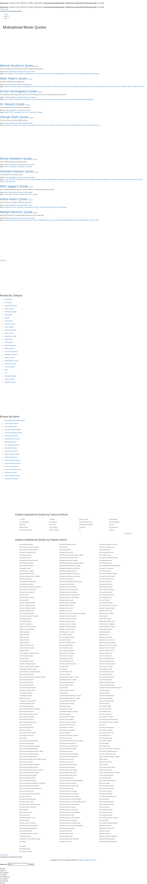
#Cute (109, 86)
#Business (115, 86)
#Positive (96, 73)
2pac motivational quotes (26, 544)
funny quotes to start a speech (27, 733)
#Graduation (8, 207)
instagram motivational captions (67, 626)
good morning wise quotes (26, 791)
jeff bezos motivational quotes (67, 642)
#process (39, 99)
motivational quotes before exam (68, 775)
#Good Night (62, 179)
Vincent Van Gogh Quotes (13, 469)
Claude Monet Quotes (11, 478)
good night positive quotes (26, 801)
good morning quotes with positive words (30, 788)
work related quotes (24, 849)
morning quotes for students (66, 703)
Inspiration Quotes (10, 345)
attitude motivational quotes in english (29, 576)
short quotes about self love (106, 727)
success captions (103, 764)
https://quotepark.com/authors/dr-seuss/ (18, 110)
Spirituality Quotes (10, 364)
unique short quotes (104, 807)
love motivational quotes (65, 671)
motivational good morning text (67, 743)
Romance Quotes (10, 330)
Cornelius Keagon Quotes (13, 429)
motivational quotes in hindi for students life (71, 825)
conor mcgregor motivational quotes (29, 653)
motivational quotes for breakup (67, 783)
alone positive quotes (25, 568)
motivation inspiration (65, 714)
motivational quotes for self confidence (69, 812)
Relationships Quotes (11, 360)
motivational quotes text (65, 831)
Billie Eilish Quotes (10, 442)
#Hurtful (81, 99)
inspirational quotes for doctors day (68, 589)
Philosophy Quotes (11, 312)
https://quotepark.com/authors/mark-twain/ (18, 84)
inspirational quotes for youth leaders (69, 597)
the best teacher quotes (105, 791)
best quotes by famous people (27, 589)
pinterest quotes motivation (106, 613)
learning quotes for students (66, 653)
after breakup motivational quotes (28, 549)
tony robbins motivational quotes (108, 796)
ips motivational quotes (65, 634)
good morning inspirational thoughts (29, 754)
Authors (6, 16)
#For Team (35, 86)
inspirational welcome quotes (67, 621)
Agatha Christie (23, 527)
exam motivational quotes (26, 706)
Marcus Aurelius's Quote (16, 65)
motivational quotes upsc (66, 836)
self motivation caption (105, 706)
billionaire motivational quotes (27, 608)
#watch (44, 73)
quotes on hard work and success (108, 645)
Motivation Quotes (10, 382)
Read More (128, 533)
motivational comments (65, 738)
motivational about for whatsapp (67, 722)
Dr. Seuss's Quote (12, 104)
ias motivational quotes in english (28, 833)
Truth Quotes (9, 321)
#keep (81, 220)
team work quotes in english (106, 786)
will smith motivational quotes (107, 839)
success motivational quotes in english (109, 772)
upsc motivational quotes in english (108, 817)
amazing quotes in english (26, 571)
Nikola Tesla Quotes (11, 457)
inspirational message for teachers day (69, 576)
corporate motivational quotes (27, 664)
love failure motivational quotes (67, 664)
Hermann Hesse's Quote (16, 171)
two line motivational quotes (106, 801)
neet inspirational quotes (105, 560)
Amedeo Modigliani (114, 522)
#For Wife (12, 179)
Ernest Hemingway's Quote (18, 91)
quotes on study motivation (106, 650)
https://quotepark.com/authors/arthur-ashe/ (18, 205)
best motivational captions (26, 584)
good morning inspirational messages (29, 746)
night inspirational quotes (106, 584)
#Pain (11, 99)
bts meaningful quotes (25, 618)
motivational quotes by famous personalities (71, 780)
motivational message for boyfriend (68, 754)
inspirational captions (65, 549)
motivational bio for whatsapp (67, 730)
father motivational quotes (26, 719)
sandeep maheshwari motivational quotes (110, 687)
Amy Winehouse (113, 527)
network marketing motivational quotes (109, 565)
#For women (63, 86)
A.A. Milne (22, 519)
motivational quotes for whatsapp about (70, 823)
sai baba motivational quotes (107, 685)
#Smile (6, 112)
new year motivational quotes (107, 576)
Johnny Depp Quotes (11, 436)
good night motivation (25, 796)
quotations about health (105, 637)
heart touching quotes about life (27, 828)
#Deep (67, 73)
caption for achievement (25, 624)
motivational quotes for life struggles (69, 796)
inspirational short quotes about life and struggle (72, 613)
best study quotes (24, 600)
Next (4, 260)
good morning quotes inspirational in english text (32, 783)
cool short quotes (24, 658)
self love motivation (104, 703)
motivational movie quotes (66, 762)
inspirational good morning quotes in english (71, 555)
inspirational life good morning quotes (69, 573)
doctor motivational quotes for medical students (32, 677)
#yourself (51, 73)
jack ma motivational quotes (66, 637)
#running (38, 73)
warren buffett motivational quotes (108, 823)
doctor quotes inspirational (26, 679)
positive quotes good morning (107, 626)
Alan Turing (52, 524)
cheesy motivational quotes (26, 648)
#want (36, 194)
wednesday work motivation (106, 828)
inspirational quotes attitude (66, 584)
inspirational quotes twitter (66, 605)
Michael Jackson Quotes (12, 460)
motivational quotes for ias (66, 788)
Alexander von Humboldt (85, 524)
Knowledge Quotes (11, 376)
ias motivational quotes (25, 831)
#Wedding (104, 179)
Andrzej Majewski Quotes (13, 463)
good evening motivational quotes (28, 740)
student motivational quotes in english (109, 756)
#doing (51, 207)
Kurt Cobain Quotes (11, 426)
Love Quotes (9, 299)
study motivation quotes (105, 762)
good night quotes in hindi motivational (29, 804)
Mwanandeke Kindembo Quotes (15, 420)
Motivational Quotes (11, 354)
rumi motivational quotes (105, 674)
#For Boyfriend (10, 181)
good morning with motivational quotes (29, 794)
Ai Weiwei (52, 519)
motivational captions (65, 733)
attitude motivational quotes (26, 573)
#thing (69, 99)
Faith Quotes (9, 342)
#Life (5, 73)
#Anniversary (84, 179)
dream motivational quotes (26, 685)
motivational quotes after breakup (68, 770)
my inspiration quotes (105, 549)
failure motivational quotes (26, 711)
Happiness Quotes (10, 336)
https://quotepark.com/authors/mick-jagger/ (18, 192)
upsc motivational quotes (105, 815)
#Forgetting (17, 99)
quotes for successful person (107, 640)
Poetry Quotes (9, 327)
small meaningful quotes (105, 738)
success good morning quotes (107, 767)
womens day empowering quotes (108, 841)
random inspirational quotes (106, 658)
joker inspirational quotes (66, 648)
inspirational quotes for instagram (68, 592)
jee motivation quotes (65, 640)
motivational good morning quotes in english (71, 740)
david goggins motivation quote (27, 669)
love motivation (63, 669)
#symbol (29, 166)
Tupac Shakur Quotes (11, 423)
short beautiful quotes (105, 711)
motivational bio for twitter (66, 727)
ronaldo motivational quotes (106, 671)
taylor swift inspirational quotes (107, 780)
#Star (16, 73)
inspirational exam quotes (66, 552)
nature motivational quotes (106, 552)
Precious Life (4, 9)
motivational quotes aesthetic (67, 767)
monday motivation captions (66, 690)
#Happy (39, 112)
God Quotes (8, 315)
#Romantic (75, 179)
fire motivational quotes (25, 725)
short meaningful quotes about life (108, 719)
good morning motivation (26, 762)
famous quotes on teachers (26, 717)
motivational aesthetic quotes (67, 725)
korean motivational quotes (66, 650)
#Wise (49, 86)
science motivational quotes (106, 701)
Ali (79, 530)
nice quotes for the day (105, 581)
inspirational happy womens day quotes (70, 565)
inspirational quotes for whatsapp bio (69, 595)
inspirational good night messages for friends (71, 563)
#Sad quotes (26, 99)
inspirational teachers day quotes (68, 616)
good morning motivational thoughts (29, 772)
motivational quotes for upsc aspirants (69, 817)
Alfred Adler (82, 527)
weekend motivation (104, 831)
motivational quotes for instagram (68, 791)
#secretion (13, 86)
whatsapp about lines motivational (108, 836)
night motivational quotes (106, 587)
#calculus (13, 166)
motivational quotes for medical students (70, 799)
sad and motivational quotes (106, 677)
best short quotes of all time (26, 597)
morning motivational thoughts (67, 701)
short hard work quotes (105, 714)
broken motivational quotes (26, 613)
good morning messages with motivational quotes (32, 759)
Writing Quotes (9, 348)
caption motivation (24, 642)
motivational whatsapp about (107, 547)
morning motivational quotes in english (69, 698)
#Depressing (77, 86)
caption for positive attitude (26, 629)
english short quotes (24, 698)
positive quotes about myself (106, 621)
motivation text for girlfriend (66, 719)
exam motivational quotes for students (29, 709)
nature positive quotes (105, 555)
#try (31, 194)
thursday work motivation (106, 794)
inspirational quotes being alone (67, 587)
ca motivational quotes (25, 621)
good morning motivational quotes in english (31, 770)
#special (62, 99)
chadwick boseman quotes (26, 645)
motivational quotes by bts (66, 778)
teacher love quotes (104, 783)
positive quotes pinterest (105, 629)
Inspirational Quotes (11, 305)
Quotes (7, 318)
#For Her (119, 179)
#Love (6, 99)
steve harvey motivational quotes (108, 751)
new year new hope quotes (106, 579)
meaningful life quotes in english (68, 679)
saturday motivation (104, 693)
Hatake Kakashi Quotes (12, 475)
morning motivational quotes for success (70, 695)
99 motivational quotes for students (28, 547)
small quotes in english (105, 740)
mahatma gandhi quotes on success (69, 677)
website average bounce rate (87, 860)
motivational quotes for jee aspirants (69, 794)
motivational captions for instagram (68, 735)
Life (6, 373)
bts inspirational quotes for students (29, 616)
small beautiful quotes (105, 735)
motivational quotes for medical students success (72, 801)
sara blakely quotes (104, 690)
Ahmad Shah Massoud (25, 530)
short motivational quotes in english (108, 722)
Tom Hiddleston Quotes (12, 445)
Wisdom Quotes (10, 324)
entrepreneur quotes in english (27, 701)
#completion (21, 166)
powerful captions (104, 634)
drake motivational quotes (26, 682)
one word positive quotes (106, 603)
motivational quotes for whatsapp (68, 820)
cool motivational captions (26, 656)
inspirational (22, 841)
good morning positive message (28, 775)
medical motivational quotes (66, 682)
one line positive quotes (105, 597)
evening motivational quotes (27, 703)
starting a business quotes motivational (109, 748)
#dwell (21, 73)
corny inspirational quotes (26, 661)
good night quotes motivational (27, 807)
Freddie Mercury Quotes (12, 439)
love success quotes (64, 674)
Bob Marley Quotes (11, 448)
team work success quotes (106, 788)
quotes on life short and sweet (107, 648)
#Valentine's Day (94, 179)
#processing (47, 99)
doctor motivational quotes (26, 674)
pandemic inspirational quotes (107, 608)
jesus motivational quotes (66, 645)
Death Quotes (9, 333)
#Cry (10, 112)
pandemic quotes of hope (106, 610)
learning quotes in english (66, 656)
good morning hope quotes (26, 743)
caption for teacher (24, 634)
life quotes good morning (66, 658)
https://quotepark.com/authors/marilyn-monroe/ (20, 218)
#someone (55, 99)
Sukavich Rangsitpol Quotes (14, 433)
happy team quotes (24, 815)
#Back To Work (132, 86)
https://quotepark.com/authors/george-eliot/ (19, 123)
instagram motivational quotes (67, 629)
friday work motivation (25, 730)
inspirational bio (63, 547)
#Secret (6, 86)
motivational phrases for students (68, 764)
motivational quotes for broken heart (69, 786)
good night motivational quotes (27, 799)
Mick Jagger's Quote (14, 186)
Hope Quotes (9, 339)
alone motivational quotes (26, 565)
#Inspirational (81, 73)
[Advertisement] (64, 44)
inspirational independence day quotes (69, 568)
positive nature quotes (105, 618)
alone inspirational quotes (26, 563)
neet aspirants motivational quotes (108, 557)
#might (15, 125)
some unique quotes (104, 746)
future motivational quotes (26, 735)
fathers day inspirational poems (27, 722)
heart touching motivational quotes (28, 825)
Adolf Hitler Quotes (11, 472)
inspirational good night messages (68, 560)
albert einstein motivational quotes (28, 560)
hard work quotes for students (27, 823)
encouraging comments (25, 693)
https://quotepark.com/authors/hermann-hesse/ (20, 177)
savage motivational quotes (106, 695)
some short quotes (104, 743)
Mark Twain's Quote (13, 78)
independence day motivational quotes (29, 839)
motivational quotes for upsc (66, 815)
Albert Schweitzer (54, 530)
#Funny (55, 86)
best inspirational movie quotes (27, 581)
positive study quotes (104, 632)
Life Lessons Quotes (11, 351)
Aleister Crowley (83, 519)
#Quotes (6, 166)
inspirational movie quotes (66, 579)
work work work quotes (25, 851)
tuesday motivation (104, 799)
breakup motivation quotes (26, 610)
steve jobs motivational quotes (107, 754)
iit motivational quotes (25, 836)
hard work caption (24, 820)
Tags (5, 18)
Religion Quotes (10, 357)
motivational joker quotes (66, 751)
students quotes (103, 759)
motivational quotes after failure (67, 772)
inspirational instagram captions (67, 571)
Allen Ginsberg (113, 519)
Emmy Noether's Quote (16, 158)
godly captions (23, 738)
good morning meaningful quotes (28, 756)
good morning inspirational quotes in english (31, 751)
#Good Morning (101, 86)
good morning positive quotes (27, 778)
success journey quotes (105, 770)
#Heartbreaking (35, 179)
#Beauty (10, 73)
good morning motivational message (29, 764)
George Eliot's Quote (14, 117)
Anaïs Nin (111, 530)
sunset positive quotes (105, 778)
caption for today (23, 637)
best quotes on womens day (27, 592)
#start (19, 86)
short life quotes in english (106, 717)
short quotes (102, 725)
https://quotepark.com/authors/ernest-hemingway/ (21, 97)
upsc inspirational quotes (105, 809)
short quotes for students (105, 730)
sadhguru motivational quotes (107, 682)
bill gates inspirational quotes (27, 603)
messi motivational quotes (66, 685)
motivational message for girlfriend (68, 756)
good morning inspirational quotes (28, 748)
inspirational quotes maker (66, 600)
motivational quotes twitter (66, 833)
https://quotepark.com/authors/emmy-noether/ (19, 164)
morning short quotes (65, 706)
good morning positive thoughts (27, 780)
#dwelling (27, 73)
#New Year (96, 125)
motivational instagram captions (67, 748)
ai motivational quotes (25, 557)
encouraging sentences (25, 695)
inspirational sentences (65, 610)
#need (27, 194)
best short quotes (24, 595)
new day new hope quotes (106, 568)
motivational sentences (65, 841)
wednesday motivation (105, 825)
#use (41, 207)
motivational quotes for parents (67, 807)
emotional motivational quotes (27, 690)
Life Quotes (8, 302)
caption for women (24, 640)
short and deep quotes (105, 709)
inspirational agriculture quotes (67, 544)
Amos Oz (111, 524)
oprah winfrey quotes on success (108, 605)
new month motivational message (108, 573)
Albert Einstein (53, 527)
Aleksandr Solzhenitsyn (85, 522)
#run (33, 73)
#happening (32, 112)
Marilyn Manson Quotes (12, 454)
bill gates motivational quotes (27, 605)
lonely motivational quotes (66, 661)
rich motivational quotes (105, 669)
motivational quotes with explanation (69, 839)
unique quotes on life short (106, 804)
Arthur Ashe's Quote (13, 199)
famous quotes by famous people (28, 714)
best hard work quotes (25, 579)
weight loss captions (104, 833)
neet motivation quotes (105, 563)
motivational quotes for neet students (69, 804)
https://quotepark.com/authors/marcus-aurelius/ (20, 71)
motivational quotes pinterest (67, 828)
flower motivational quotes (26, 727)
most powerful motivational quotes (68, 711)
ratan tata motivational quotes (107, 664)
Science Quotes (10, 379)
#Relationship (89, 99)
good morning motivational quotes (28, 767)
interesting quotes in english (66, 632)
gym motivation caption (25, 812)
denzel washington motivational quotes (29, 671)
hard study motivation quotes (27, 817)
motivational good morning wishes (68, 746)
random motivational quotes (106, 661)
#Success (73, 73)
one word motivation (104, 600)
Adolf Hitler (22, 524)
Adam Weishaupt (24, 522)
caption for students (24, 632)
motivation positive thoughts (66, 717)
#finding (15, 194)
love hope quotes (63, 666)
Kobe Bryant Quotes (11, 451)
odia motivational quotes (105, 592)
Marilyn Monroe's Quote (16, 212)
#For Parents (134, 179)
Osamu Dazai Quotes (11, 466)
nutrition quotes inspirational (106, 589)
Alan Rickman (53, 522)
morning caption (63, 693)
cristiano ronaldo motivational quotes (29, 666)
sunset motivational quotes (106, 775)
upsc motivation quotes (105, 812)
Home (6, 14)
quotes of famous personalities (107, 642)
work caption (22, 846)
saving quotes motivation (105, 698)
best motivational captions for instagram (30, 587)
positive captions (103, 616)
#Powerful (123, 86)
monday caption (63, 687)
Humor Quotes (9, 308)
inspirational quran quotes (66, 608)
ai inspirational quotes (25, 555)
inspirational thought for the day (67, 618)
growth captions (23, 809)
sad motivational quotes (105, 679)
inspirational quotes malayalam (67, 603)
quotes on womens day (105, 653)
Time (6, 370)
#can (55, 207)
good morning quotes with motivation (29, 786)
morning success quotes (65, 709)
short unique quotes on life (106, 733)
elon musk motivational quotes (27, 687)
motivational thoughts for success (108, 544)
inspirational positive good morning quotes (70, 581)
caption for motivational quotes (27, 626)
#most (33, 99)
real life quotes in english (105, 666)
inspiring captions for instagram (67, 624)
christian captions (24, 650)
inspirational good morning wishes (68, 557)
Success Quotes (10, 367)
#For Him (126, 179)
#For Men (142, 86)
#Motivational (59, 73)
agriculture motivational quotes (27, 552)
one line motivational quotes (106, 595)
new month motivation (105, 571)
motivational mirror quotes (66, 759)
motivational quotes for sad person (68, 809)
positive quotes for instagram (107, 624)
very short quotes (103, 820)
